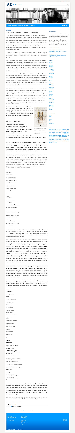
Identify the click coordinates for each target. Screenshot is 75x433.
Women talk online (24, 422)
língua (62, 133)
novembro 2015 (51, 87)
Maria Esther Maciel (65, 129)
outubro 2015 (51, 88)
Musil (55, 129)
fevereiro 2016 (51, 83)
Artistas (50, 115)
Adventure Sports (24, 416)
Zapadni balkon (23, 417)
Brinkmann (56, 135)
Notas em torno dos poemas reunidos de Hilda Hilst (58, 51)
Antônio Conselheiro (52, 132)
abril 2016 (50, 80)
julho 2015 (50, 92)
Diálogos (50, 120)
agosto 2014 (51, 108)
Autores (14, 25)
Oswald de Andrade (62, 135)
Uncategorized (51, 123)
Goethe (56, 138)
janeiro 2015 (51, 101)
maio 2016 (50, 79)
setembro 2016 (51, 73)
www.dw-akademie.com (12, 417)
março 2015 (51, 98)
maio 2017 (50, 62)
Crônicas (20, 25)
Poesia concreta (51, 129)
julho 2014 (50, 109)
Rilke (65, 139)
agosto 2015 (51, 91)
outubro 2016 (51, 72)
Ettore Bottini (66, 130)
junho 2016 (51, 77)
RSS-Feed (65, 419)
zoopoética (59, 139)
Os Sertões (54, 136)
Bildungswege (23, 420)
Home (9, 25)
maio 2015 (50, 95)
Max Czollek (52, 138)
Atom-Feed (65, 420)
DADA (50, 130)
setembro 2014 (51, 106)
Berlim (61, 138)
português (64, 132)
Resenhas (32, 25)
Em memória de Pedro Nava (53, 54)
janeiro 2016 (51, 84)
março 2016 (51, 81)
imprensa (57, 136)
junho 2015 (51, 94)
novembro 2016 (51, 70)
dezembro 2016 (51, 69)
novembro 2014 (51, 103)
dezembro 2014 (51, 102)
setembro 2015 (51, 90)
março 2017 (51, 65)
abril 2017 (50, 63)
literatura (59, 129)
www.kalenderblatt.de (11, 418)
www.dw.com (10, 416)
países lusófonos (51, 139)
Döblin (60, 132)
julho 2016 (50, 76)
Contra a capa (14, 20)
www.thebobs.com (11, 420)
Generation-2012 (24, 418)
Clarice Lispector (62, 136)
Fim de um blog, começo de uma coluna (56, 50)
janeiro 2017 (51, 67)
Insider (22, 421)
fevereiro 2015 (51, 99)
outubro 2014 (51, 105)
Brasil (56, 139)
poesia (55, 142)
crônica (57, 132)
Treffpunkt (22, 424)
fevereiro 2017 (51, 66)
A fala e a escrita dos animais (54, 52)
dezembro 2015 (51, 85)
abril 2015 (50, 96)
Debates (26, 25)
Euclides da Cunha (66, 138)
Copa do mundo (56, 133)
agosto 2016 (51, 74)
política (58, 138)
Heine (68, 139)
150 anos (62, 139)
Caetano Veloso (51, 142)
